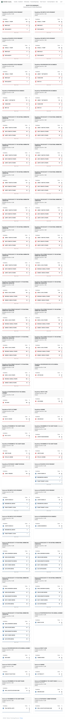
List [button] (61, 1)
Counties (15, 1)
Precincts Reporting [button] (34, 1)
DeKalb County (6, 2)
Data (57, 1)
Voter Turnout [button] (43, 1)
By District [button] (20, 1)
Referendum (26, 1)
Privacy (21, 718)
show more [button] (16, 32)
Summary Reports (51, 1)
